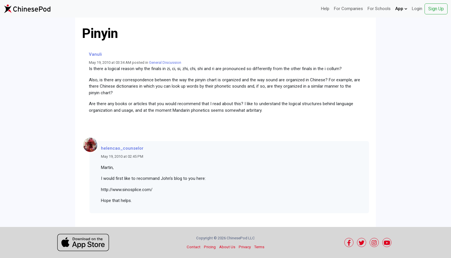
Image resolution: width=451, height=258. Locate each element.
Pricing (210, 247)
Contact (193, 247)
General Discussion (165, 62)
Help (325, 8)
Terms (259, 247)
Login (417, 8)
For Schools (379, 8)
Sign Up (436, 8)
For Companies (348, 8)
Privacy (245, 247)
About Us (227, 247)
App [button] (401, 8)
